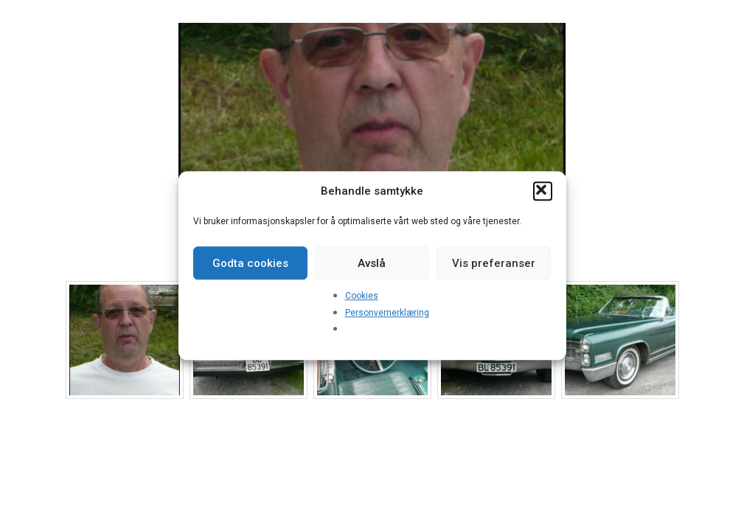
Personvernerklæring (387, 313)
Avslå (372, 263)
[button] (543, 191)
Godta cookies (250, 263)
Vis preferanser (493, 263)
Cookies (361, 296)
